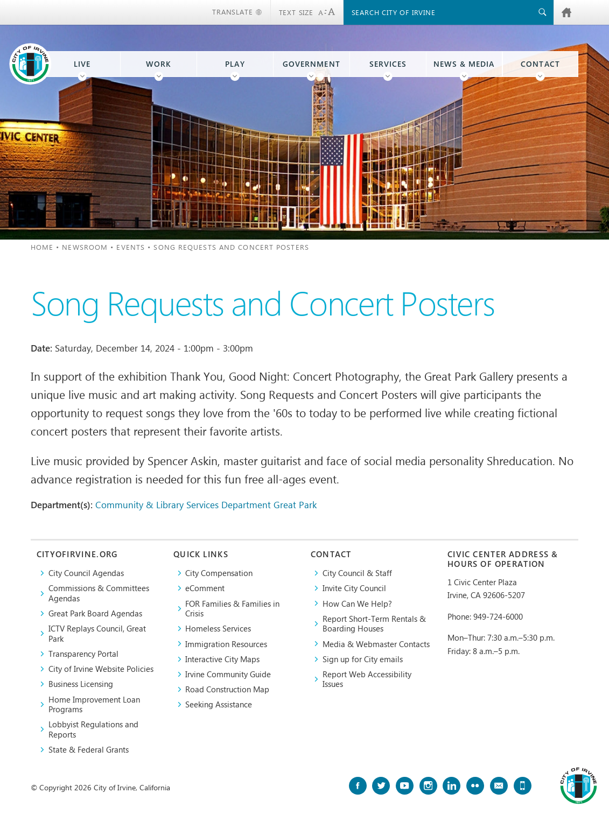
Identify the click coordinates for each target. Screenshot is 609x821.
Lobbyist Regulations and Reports (93, 729)
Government (311, 64)
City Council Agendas (86, 572)
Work (158, 64)
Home (42, 246)
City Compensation (219, 572)
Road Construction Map (227, 689)
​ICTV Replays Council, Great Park (97, 633)
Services (388, 64)
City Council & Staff (357, 572)
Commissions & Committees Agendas (98, 593)
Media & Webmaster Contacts (376, 643)
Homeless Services (218, 628)
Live (82, 64)
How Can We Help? (357, 603)
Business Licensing (80, 683)
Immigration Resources (226, 643)
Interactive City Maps (222, 659)
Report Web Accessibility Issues (367, 679)
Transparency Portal (83, 653)
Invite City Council (354, 588)
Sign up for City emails (363, 659)
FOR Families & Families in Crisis (232, 608)
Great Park (295, 504)
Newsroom (85, 246)
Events (130, 246)
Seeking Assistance (218, 704)
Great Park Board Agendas (95, 613)
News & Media (464, 64)
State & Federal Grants (88, 749)
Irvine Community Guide (228, 674)
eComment (205, 588)
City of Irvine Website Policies (100, 668)
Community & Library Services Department (183, 504)
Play (234, 64)
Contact (540, 64)
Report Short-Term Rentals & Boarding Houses (374, 623)
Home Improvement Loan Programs (94, 704)
